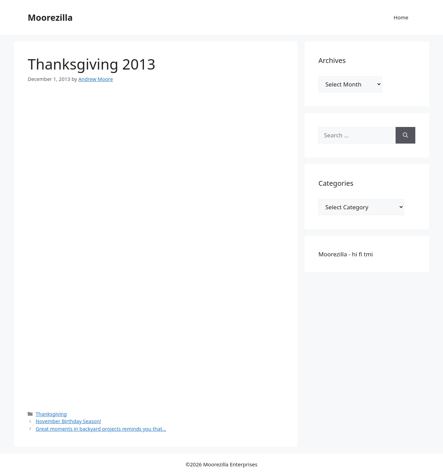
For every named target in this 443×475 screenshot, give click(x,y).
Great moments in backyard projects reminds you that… (101, 429)
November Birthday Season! (68, 421)
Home (401, 17)
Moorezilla (50, 17)
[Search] (405, 135)
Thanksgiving (51, 414)
